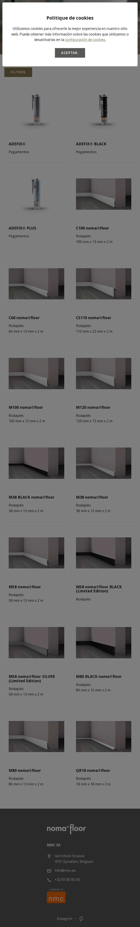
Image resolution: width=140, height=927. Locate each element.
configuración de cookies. (85, 39)
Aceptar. (70, 53)
